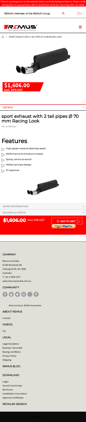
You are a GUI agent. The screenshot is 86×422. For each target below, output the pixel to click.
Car (4, 330)
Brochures (8, 389)
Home (3, 36)
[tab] (43, 107)
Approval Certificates (13, 397)
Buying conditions (12, 351)
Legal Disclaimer (11, 343)
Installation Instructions (15, 393)
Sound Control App (12, 385)
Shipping (7, 359)
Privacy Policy (9, 355)
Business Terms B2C (13, 347)
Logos (6, 381)
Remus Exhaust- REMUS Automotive (25, 305)
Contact (6, 318)
